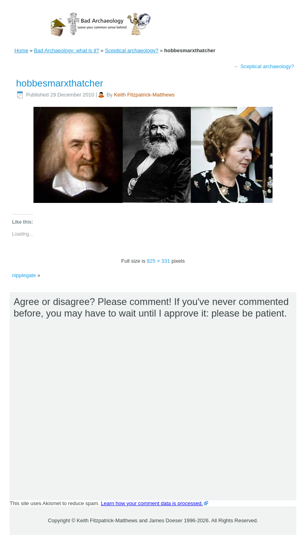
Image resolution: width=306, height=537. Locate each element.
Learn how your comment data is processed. (152, 503)
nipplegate (24, 275)
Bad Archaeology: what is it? (66, 50)
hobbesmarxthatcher (59, 83)
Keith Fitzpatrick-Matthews (144, 95)
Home (21, 50)
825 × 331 (158, 261)
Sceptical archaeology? (131, 50)
